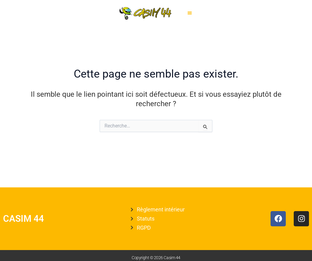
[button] (189, 13)
